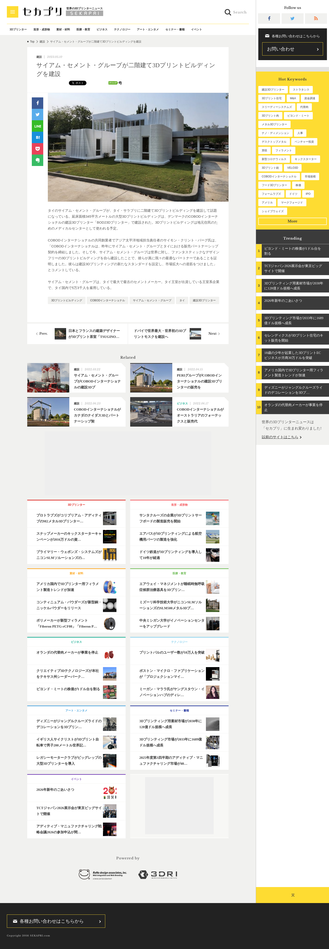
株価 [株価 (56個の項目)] (298, 185)
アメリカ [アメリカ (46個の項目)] (267, 202)
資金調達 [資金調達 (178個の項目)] (309, 98)
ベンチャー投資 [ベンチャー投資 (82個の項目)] (304, 141)
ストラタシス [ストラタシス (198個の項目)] (301, 89)
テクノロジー (122, 29)
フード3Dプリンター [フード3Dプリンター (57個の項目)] (274, 185)
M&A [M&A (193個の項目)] (293, 98)
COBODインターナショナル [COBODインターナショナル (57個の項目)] (279, 176)
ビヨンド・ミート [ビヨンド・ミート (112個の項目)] (298, 115)
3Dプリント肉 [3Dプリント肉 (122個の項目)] (270, 115)
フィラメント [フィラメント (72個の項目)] (283, 150)
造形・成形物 (41, 29)
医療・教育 (83, 29)
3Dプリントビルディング (66, 300)
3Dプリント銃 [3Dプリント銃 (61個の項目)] (270, 167)
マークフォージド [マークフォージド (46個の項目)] (292, 202)
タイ (182, 300)
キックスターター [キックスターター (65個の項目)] (306, 159)
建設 (42, 41)
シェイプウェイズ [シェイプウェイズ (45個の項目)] (273, 211)
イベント (196, 29)
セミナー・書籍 (175, 29)
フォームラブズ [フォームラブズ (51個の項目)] (271, 193)
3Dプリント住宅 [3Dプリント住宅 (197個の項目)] (272, 98)
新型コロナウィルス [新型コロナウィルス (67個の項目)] (274, 159)
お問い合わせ (280, 48)
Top (32, 41)
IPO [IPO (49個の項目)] (308, 193)
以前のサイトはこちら (280, 437)
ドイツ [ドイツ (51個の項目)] (293, 193)
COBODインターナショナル (107, 300)
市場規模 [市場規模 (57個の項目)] (310, 176)
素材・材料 (63, 29)
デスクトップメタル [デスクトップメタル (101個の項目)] (274, 141)
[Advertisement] (128, 463)
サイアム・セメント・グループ (152, 300)
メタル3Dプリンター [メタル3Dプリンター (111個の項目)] (274, 124)
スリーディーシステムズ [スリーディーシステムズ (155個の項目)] (277, 107)
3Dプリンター (18, 29)
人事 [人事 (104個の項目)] (300, 133)
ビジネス (102, 29)
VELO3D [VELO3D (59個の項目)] (292, 167)
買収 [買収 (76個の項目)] (264, 150)
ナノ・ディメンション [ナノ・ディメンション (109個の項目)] (275, 133)
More (292, 221)
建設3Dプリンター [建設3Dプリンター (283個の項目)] (273, 89)
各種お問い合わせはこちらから (47, 921)
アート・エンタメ (148, 29)
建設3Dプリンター (204, 300)
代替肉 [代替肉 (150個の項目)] (304, 107)
